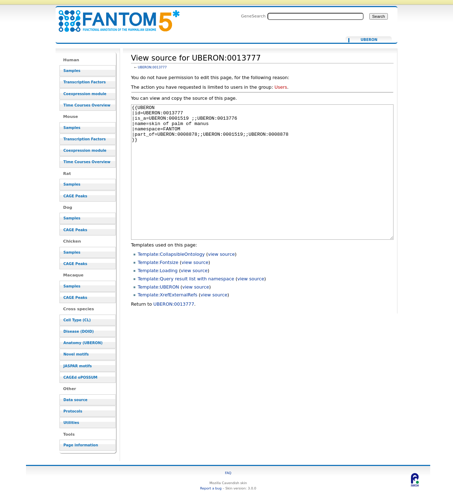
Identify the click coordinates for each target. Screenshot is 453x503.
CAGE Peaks (75, 196)
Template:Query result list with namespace (186, 305)
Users (281, 87)
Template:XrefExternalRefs (167, 321)
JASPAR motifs (77, 366)
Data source (75, 400)
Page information (80, 445)
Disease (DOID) (78, 331)
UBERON (368, 40)
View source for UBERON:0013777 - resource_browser (114, 16)
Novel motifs (76, 354)
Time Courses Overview (86, 105)
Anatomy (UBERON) (83, 343)
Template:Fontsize (158, 289)
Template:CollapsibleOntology (171, 281)
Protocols (72, 411)
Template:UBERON (158, 313)
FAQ (228, 473)
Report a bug (211, 488)
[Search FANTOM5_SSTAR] (315, 16)
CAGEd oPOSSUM (80, 377)
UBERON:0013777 (152, 67)
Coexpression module (84, 94)
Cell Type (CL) (77, 320)
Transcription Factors (84, 82)
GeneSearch (253, 16)
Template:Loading (158, 297)
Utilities (71, 423)
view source (221, 281)
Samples (71, 71)
